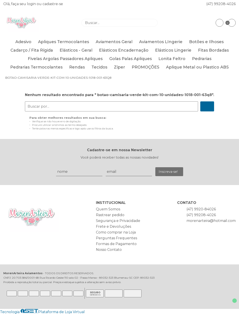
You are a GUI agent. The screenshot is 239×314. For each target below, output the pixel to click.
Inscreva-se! (168, 172)
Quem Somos (108, 209)
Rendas (77, 67)
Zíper (119, 67)
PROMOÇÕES (145, 67)
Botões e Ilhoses (206, 41)
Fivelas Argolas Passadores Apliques (65, 58)
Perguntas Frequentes (116, 238)
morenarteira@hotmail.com (211, 221)
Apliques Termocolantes (63, 41)
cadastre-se (53, 4)
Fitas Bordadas (213, 50)
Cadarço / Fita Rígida (31, 50)
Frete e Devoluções (113, 226)
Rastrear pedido (110, 215)
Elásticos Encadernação (123, 50)
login (32, 4)
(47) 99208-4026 (221, 4)
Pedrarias (201, 58)
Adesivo (23, 41)
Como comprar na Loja (116, 232)
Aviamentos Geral (114, 41)
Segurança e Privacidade (118, 221)
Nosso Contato (109, 250)
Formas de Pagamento (116, 244)
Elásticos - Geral (76, 50)
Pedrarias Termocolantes (36, 67)
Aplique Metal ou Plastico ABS (197, 67)
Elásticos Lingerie (173, 50)
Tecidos (99, 67)
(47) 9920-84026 (201, 209)
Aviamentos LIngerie (160, 41)
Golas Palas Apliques (130, 58)
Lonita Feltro (171, 58)
